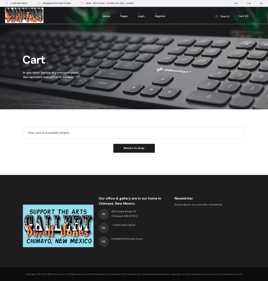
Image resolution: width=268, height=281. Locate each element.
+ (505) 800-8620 (123, 225)
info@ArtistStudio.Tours (57, 3)
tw (249, 3)
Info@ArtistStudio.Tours (127, 239)
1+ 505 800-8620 (18, 3)
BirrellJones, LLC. (58, 274)
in (261, 3)
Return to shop (134, 148)
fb (236, 3)
